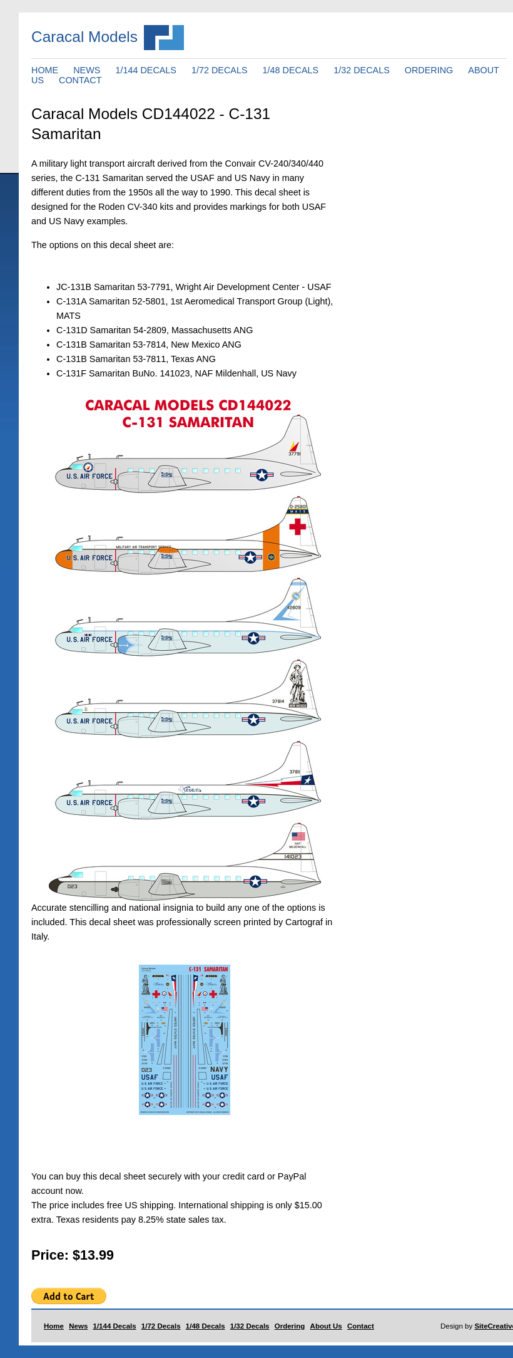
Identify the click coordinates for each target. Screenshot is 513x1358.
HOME (44, 70)
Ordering (290, 1326)
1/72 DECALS (219, 70)
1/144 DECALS (145, 70)
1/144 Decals (114, 1326)
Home (54, 1326)
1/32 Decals (250, 1326)
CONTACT (80, 80)
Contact (360, 1326)
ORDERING (429, 70)
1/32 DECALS (361, 70)
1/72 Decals (161, 1326)
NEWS (86, 70)
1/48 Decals (205, 1326)
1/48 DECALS (291, 70)
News (78, 1326)
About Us (326, 1326)
